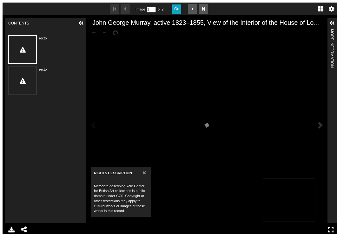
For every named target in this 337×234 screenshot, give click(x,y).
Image (140, 9)
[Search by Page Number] (151, 9)
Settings (331, 9)
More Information (332, 31)
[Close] (144, 172)
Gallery (321, 9)
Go (176, 9)
